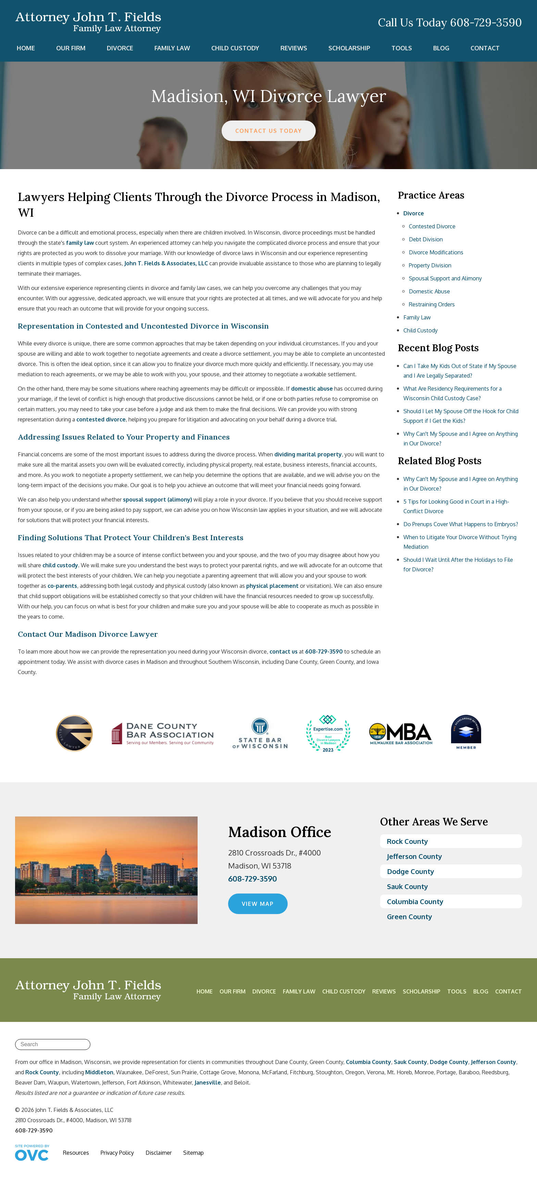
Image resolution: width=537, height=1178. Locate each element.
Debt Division (426, 239)
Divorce (120, 48)
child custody (60, 565)
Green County (409, 916)
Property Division (430, 265)
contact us (284, 651)
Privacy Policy (117, 1152)
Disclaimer (159, 1152)
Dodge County (410, 871)
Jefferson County (414, 856)
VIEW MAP (258, 903)
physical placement (272, 585)
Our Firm (71, 48)
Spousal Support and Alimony (445, 278)
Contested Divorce (432, 226)
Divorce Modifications (436, 252)
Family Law (172, 48)
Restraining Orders (432, 304)
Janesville (208, 1082)
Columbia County (415, 901)
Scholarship (349, 48)
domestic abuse (312, 388)
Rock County (407, 841)
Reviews (293, 48)
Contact (485, 48)
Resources (76, 1152)
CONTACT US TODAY (268, 130)
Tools (401, 48)
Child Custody (235, 48)
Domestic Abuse (429, 291)
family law (80, 242)
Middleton (99, 1072)
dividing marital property (308, 454)
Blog (441, 48)
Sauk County (407, 886)
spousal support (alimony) (157, 499)
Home (26, 48)
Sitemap (193, 1152)
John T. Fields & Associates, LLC (166, 263)
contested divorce (101, 419)
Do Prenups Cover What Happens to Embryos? (460, 524)
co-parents (62, 585)
